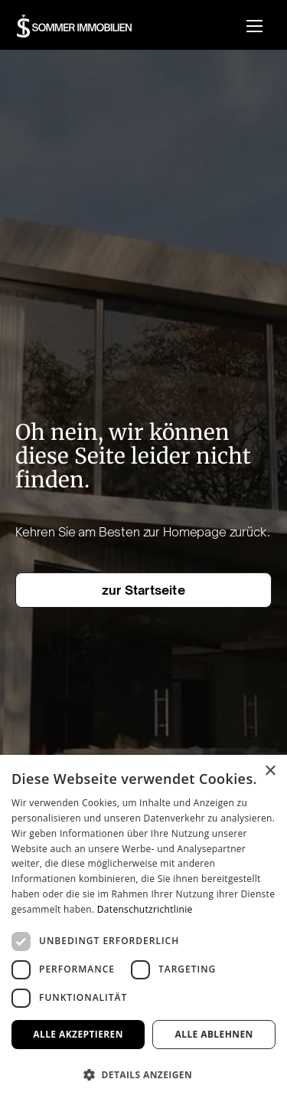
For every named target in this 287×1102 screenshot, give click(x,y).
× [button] (270, 771)
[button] (254, 25)
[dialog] (143, 928)
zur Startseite (143, 590)
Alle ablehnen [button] (214, 1034)
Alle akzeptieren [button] (78, 1034)
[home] (74, 26)
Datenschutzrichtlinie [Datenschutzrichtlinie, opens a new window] (145, 909)
